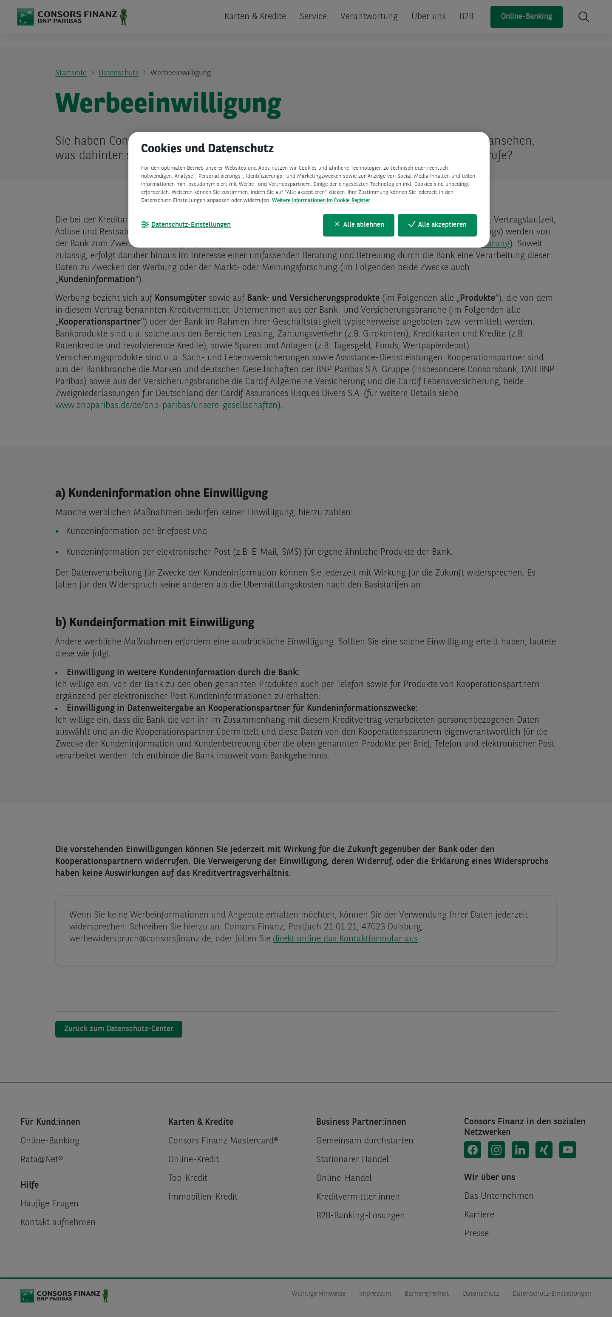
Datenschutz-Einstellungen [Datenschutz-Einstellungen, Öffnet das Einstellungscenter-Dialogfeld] (191, 225)
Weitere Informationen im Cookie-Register (321, 200)
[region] (309, 190)
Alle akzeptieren (442, 225)
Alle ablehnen (363, 225)
